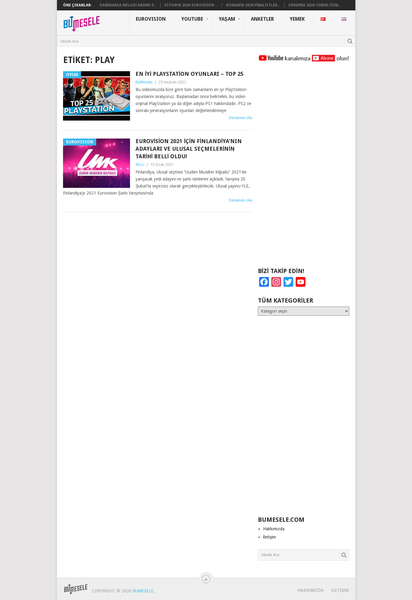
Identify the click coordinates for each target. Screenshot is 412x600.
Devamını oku (240, 117)
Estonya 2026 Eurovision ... (191, 5)
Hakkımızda (273, 528)
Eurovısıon (151, 19)
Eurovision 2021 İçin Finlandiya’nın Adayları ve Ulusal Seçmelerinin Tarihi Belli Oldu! (189, 149)
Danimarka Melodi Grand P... (128, 5)
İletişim (269, 537)
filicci (140, 164)
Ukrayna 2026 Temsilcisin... (314, 5)
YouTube (192, 19)
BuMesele (144, 82)
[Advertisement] (303, 167)
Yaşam (227, 19)
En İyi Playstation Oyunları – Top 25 (190, 74)
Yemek (297, 19)
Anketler (262, 19)
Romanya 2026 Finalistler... (253, 5)
